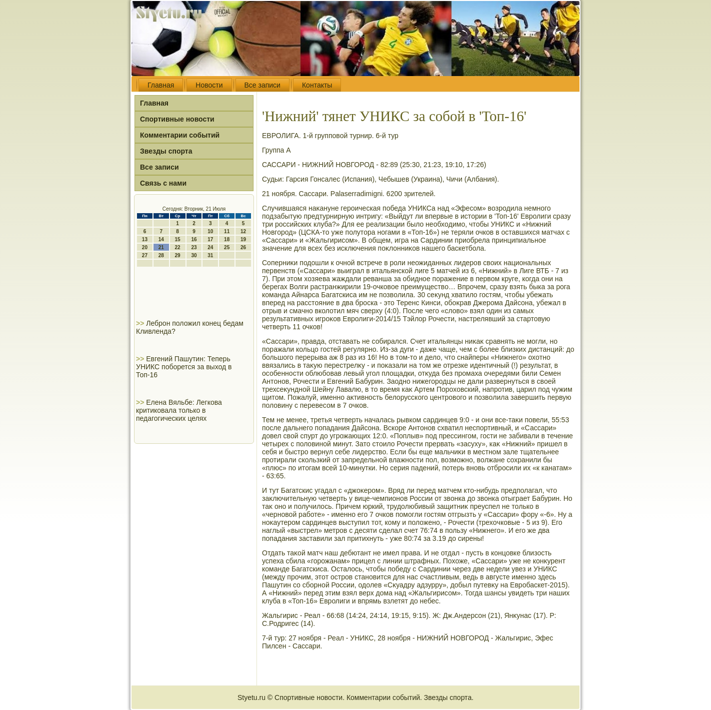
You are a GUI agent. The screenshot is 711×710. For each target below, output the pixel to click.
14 (161, 239)
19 (243, 239)
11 (227, 231)
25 (227, 247)
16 (193, 239)
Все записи (262, 85)
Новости (209, 85)
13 (145, 239)
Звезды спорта (166, 151)
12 (243, 231)
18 (227, 239)
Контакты (317, 85)
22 (177, 247)
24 (210, 247)
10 (210, 231)
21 (161, 247)
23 (193, 247)
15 (177, 239)
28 (161, 255)
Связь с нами (163, 183)
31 (210, 255)
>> (141, 323)
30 (193, 255)
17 (210, 239)
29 (177, 255)
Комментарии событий (180, 135)
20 (145, 247)
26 (243, 247)
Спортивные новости (177, 119)
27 (145, 255)
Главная (161, 85)
